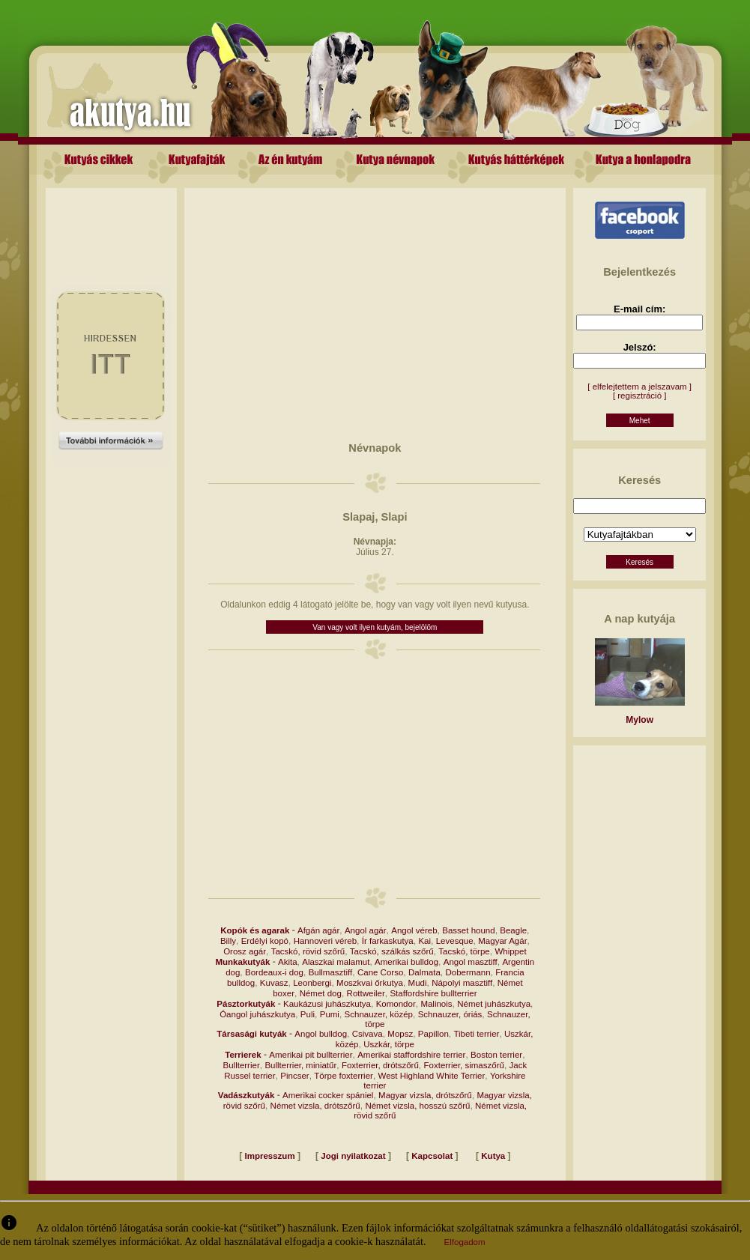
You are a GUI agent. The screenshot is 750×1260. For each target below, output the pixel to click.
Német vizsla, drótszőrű (315, 1105)
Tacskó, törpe (463, 951)
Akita (287, 961)
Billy (228, 940)
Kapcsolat (432, 1155)
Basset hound (468, 930)
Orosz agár (244, 951)
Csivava (367, 1033)
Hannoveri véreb (325, 940)
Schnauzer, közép (379, 1014)
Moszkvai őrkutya (369, 982)
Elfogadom (465, 1242)
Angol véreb (414, 930)
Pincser (294, 1075)
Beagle (513, 930)
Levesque (455, 940)
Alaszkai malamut (335, 961)
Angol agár (366, 930)
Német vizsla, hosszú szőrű (417, 1105)
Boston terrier (496, 1054)
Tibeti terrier (476, 1033)
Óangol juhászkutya (257, 1014)
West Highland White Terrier (432, 1075)
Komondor (396, 1003)
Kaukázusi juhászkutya (327, 1003)
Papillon (433, 1033)
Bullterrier (241, 1065)
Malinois (436, 1003)
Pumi (329, 1014)
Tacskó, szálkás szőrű (392, 951)
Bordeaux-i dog (274, 972)
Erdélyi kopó (264, 940)
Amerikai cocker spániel (327, 1095)
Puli (307, 1014)
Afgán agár (318, 930)
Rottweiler (366, 993)
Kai (424, 940)
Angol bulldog (320, 1033)
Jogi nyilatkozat (353, 1155)
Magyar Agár (502, 940)
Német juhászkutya (493, 1003)
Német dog (321, 993)
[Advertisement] (111, 221)
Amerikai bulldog (406, 961)
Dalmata (424, 972)
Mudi (417, 982)
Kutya (493, 1155)
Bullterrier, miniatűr (300, 1065)
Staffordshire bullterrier (433, 993)
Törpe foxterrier (343, 1075)
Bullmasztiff (331, 972)
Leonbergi (312, 982)
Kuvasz (274, 982)
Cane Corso (380, 972)
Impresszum (270, 1155)
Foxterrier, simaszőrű (464, 1065)
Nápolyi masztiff (462, 982)
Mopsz (400, 1033)
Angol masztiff (471, 961)
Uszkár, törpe (388, 1044)
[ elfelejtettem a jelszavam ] (639, 386)
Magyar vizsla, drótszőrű (425, 1095)
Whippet (510, 951)
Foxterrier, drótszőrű (380, 1065)
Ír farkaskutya (388, 940)
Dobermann (467, 972)
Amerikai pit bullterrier (310, 1054)
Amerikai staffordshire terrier (411, 1054)
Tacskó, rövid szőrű (308, 951)
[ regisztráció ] (640, 395)
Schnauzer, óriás (450, 1014)
